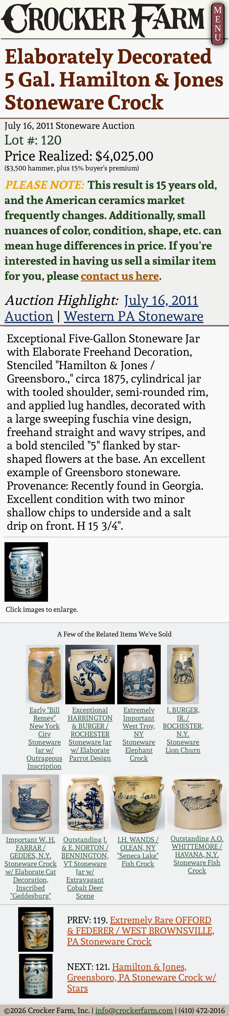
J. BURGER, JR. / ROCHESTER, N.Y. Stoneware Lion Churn (183, 730)
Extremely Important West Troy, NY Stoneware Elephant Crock (139, 734)
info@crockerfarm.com (134, 1010)
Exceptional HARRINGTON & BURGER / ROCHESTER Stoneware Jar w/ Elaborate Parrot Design (90, 734)
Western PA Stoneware (133, 316)
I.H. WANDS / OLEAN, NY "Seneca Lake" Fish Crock (138, 851)
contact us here (120, 275)
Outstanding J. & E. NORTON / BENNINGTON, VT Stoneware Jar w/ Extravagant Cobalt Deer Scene (85, 867)
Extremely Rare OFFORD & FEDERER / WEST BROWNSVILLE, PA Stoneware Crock (140, 931)
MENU (218, 24)
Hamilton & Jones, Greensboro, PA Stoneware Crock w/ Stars (141, 977)
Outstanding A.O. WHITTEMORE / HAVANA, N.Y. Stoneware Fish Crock (197, 854)
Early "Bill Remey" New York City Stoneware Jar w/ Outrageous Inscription (44, 738)
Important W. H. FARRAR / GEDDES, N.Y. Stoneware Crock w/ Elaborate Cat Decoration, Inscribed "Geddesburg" (30, 867)
